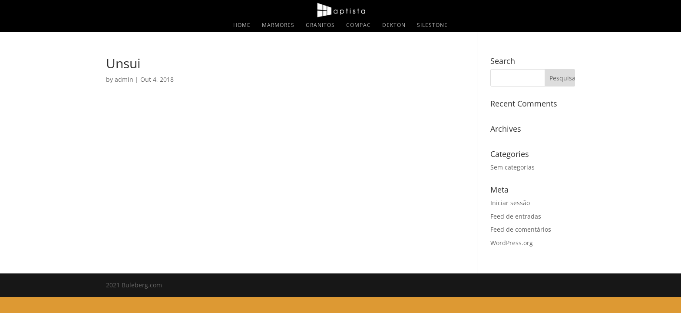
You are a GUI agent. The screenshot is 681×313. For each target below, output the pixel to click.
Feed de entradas (515, 216)
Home (242, 25)
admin (124, 79)
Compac (358, 25)
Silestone (432, 25)
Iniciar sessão (510, 203)
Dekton (394, 25)
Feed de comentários (520, 229)
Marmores (278, 25)
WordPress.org (511, 243)
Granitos (320, 25)
